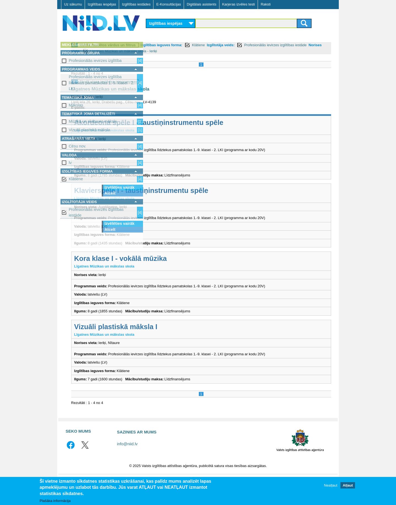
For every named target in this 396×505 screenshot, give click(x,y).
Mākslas (76, 105)
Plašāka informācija (55, 501)
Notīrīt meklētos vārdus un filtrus (184, 45)
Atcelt (110, 193)
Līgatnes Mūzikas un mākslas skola (186, 95)
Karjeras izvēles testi (238, 4)
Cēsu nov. (77, 146)
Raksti (266, 4)
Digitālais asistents (201, 4)
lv (70, 162)
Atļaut (348, 485)
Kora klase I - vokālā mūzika (196, 275)
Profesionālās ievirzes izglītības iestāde (96, 212)
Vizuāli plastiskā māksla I (192, 349)
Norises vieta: (243, 51)
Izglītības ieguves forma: (238, 45)
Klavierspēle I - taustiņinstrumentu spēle (217, 202)
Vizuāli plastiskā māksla (89, 130)
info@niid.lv (127, 471)
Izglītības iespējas (102, 4)
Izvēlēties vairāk (119, 187)
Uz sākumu (73, 4)
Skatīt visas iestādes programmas (185, 88)
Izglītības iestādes (136, 4)
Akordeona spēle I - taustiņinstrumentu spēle (225, 128)
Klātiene (76, 179)
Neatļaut (330, 485)
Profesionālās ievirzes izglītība (95, 60)
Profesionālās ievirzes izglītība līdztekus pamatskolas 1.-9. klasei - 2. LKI (101, 83)
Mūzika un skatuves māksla (93, 121)
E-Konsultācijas (168, 4)
